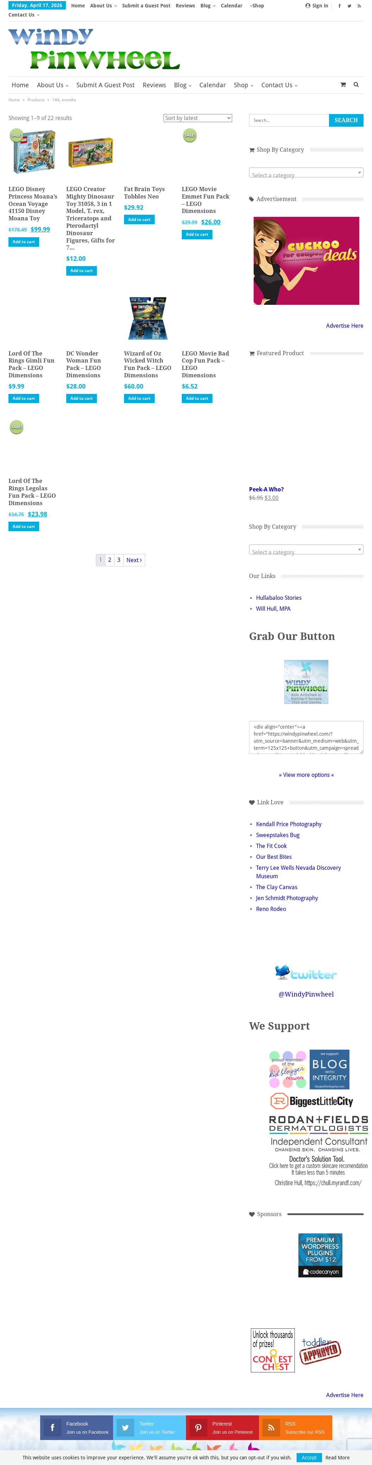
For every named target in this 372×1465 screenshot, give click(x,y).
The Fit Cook (271, 837)
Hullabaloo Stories (279, 588)
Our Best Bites (274, 847)
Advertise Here (345, 316)
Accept (309, 1457)
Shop (241, 76)
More (229, 5)
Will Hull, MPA (273, 599)
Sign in (316, 5)
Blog (205, 5)
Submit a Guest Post (146, 5)
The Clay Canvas (276, 878)
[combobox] (306, 163)
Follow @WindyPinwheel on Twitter (306, 959)
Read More (338, 1457)
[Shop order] (197, 109)
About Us (101, 5)
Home (78, 5)
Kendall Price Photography (289, 815)
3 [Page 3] (118, 550)
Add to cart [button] (24, 232)
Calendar (212, 76)
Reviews (185, 5)
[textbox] (306, 166)
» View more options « (306, 765)
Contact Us (276, 76)
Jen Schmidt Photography (287, 889)
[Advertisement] (273, 1246)
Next (134, 551)
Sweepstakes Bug (277, 826)
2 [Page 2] (109, 550)
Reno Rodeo (271, 900)
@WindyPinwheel (306, 985)
